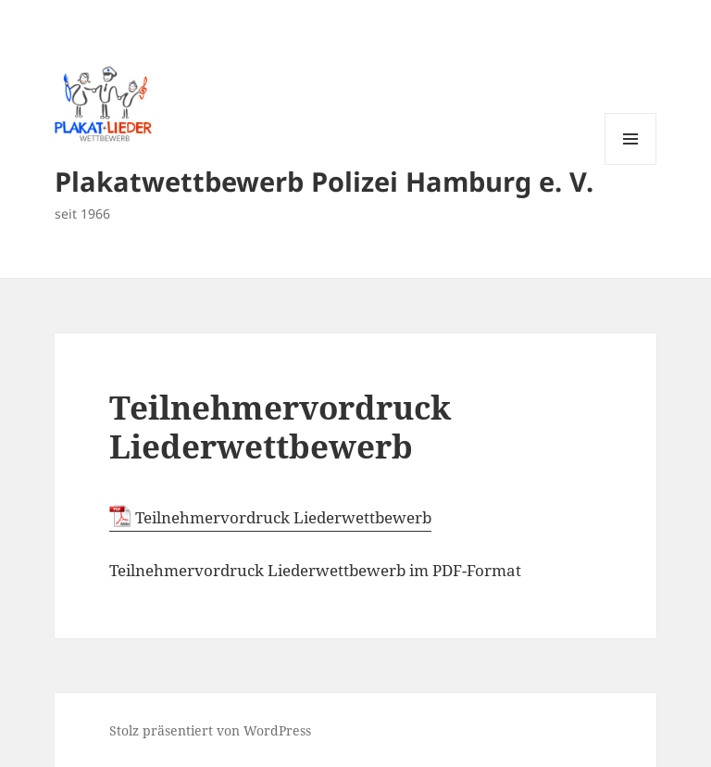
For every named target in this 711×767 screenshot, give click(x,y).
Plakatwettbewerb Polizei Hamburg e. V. (324, 181)
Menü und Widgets (630, 164)
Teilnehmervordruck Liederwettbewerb (283, 517)
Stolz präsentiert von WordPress (210, 730)
